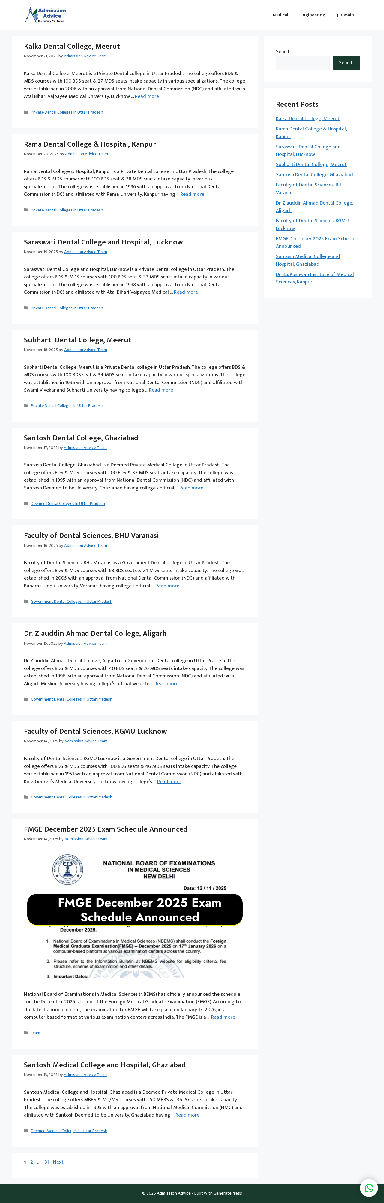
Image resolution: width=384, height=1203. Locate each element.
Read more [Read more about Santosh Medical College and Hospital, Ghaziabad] (188, 1115)
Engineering (312, 15)
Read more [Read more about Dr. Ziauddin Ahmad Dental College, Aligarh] (166, 684)
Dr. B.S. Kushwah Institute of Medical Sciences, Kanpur (315, 278)
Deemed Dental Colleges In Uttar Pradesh (68, 504)
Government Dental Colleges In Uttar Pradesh (71, 601)
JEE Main (345, 15)
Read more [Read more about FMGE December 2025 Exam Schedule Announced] (223, 1017)
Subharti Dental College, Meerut (77, 340)
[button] (369, 1188)
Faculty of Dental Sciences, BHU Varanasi (91, 535)
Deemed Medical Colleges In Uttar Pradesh (69, 1131)
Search (283, 51)
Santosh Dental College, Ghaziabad (81, 438)
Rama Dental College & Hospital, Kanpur (90, 144)
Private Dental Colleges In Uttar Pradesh (67, 112)
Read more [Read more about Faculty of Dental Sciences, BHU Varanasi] (167, 586)
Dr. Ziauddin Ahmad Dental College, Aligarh (95, 633)
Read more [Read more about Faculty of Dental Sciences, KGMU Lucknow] (169, 781)
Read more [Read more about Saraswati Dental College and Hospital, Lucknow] (186, 292)
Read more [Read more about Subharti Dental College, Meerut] (161, 390)
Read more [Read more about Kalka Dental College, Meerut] (147, 96)
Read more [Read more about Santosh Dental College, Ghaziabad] (191, 488)
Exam (35, 1033)
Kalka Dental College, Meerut (72, 46)
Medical (280, 15)
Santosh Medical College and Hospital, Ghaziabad (105, 1065)
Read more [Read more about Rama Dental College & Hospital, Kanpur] (192, 194)
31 (47, 1162)
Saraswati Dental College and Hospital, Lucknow (103, 242)
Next (61, 1162)
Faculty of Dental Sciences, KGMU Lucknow (95, 731)
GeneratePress (228, 1193)
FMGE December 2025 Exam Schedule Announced (106, 829)
